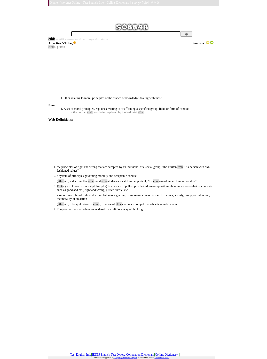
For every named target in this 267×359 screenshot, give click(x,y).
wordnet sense (71, 39)
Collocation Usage (85, 39)
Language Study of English (125, 357)
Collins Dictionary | (119, 2)
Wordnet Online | (70, 2)
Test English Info (80, 354)
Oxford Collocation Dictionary (135, 354)
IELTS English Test (104, 354)
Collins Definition (100, 39)
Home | (54, 2)
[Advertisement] (131, 72)
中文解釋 (60, 39)
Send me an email (161, 357)
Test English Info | (94, 2)
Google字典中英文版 (146, 3)
